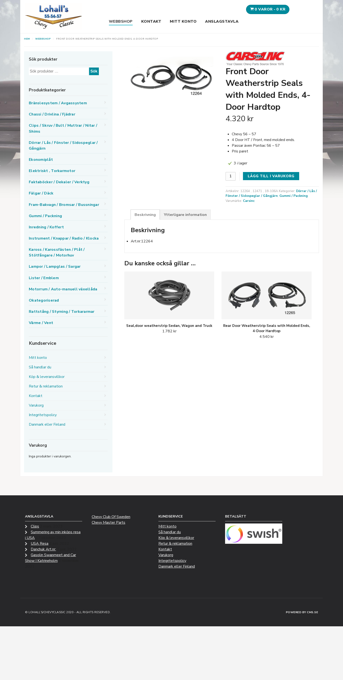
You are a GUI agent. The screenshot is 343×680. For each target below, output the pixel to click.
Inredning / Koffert (46, 227)
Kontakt (151, 21)
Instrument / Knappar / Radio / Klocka (64, 238)
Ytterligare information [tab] (185, 214)
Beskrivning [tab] (145, 214)
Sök (94, 71)
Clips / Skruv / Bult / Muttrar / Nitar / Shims (63, 128)
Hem (27, 39)
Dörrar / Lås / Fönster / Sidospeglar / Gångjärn (271, 193)
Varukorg (36, 405)
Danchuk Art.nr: (43, 549)
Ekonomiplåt (41, 159)
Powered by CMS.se (302, 612)
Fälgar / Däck (41, 193)
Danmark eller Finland (47, 424)
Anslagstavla (221, 21)
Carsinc (249, 201)
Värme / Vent (41, 322)
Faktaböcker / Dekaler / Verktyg (59, 182)
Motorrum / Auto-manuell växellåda (63, 289)
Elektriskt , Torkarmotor (52, 170)
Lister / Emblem (44, 278)
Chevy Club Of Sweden (111, 516)
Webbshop (121, 21)
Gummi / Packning (293, 196)
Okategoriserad (44, 300)
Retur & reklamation (46, 386)
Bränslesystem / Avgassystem (58, 103)
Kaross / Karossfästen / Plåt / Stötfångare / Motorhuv (57, 252)
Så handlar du (40, 367)
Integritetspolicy (43, 415)
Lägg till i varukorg (271, 176)
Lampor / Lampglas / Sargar (55, 266)
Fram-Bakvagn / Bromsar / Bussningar (64, 204)
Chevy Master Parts (108, 522)
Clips (35, 526)
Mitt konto (183, 21)
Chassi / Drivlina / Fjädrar (52, 114)
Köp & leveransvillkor (47, 376)
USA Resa (39, 543)
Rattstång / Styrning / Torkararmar (62, 311)
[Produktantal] (231, 176)
